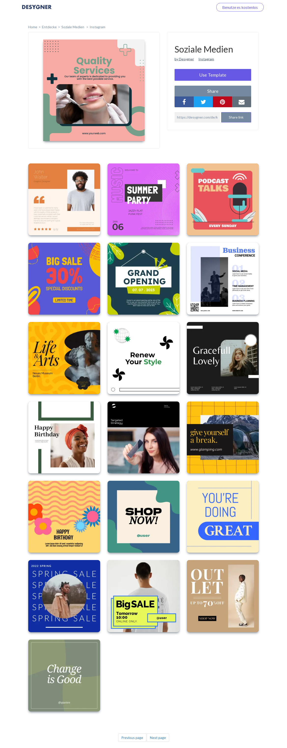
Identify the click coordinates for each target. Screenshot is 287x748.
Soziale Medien (73, 27)
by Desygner (184, 59)
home (32, 27)
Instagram (97, 27)
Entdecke (49, 27)
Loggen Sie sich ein (191, 7)
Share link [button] (236, 117)
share (213, 91)
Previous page (132, 737)
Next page (158, 737)
